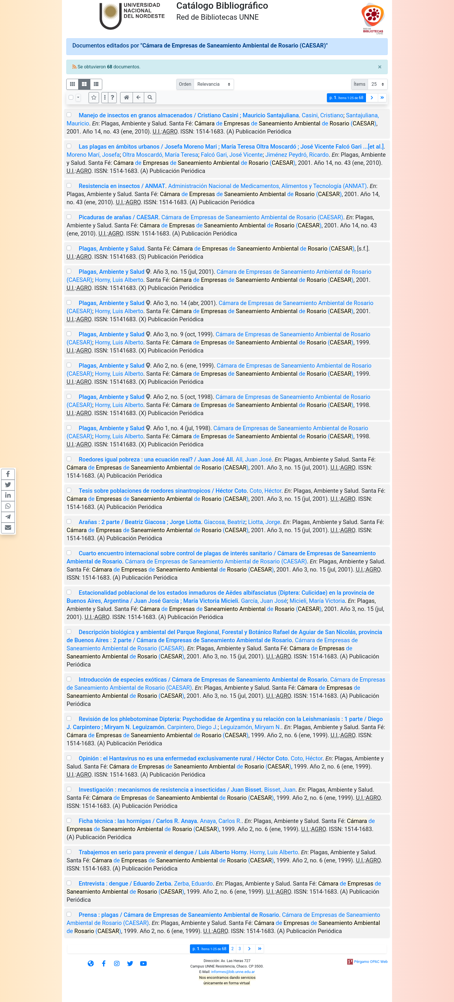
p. (346, 98)
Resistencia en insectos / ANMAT (122, 185)
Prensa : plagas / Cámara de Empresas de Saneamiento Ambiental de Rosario (179, 914)
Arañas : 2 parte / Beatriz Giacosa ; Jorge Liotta (140, 522)
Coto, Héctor (265, 490)
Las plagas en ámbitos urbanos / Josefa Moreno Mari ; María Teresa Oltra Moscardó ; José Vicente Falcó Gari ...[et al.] (231, 146)
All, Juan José (254, 459)
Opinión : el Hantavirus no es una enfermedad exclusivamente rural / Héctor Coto (183, 758)
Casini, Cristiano (322, 115)
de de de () (285, 123)
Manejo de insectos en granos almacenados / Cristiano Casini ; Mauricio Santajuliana (189, 115)
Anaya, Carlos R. (220, 820)
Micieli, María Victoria (317, 600)
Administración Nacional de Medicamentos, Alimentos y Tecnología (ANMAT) (267, 185)
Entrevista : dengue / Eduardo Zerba (125, 883)
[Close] (379, 67)
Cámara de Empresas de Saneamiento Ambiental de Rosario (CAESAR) (252, 217)
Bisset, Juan (279, 789)
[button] (112, 97)
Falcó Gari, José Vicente (232, 154)
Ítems (359, 84)
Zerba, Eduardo (193, 883)
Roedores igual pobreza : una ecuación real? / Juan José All (156, 459)
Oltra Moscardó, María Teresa (160, 154)
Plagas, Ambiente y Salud (111, 248)
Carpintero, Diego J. (192, 727)
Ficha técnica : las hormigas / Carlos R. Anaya (138, 820)
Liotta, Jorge (264, 522)
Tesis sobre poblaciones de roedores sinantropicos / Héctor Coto (163, 490)
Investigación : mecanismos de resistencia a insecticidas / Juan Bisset (170, 789)
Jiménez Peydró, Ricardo (297, 154)
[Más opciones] (104, 97)
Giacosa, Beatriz (224, 522)
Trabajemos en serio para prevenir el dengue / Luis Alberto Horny (163, 852)
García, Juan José (264, 600)
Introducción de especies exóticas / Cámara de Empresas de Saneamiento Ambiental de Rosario (203, 679)
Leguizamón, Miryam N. (250, 727)
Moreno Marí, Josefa (93, 154)
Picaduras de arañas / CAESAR (118, 217)
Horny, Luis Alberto (119, 279)
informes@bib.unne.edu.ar (233, 972)
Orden (185, 84)
